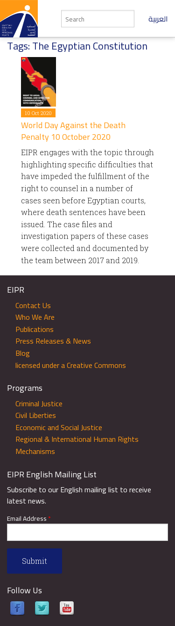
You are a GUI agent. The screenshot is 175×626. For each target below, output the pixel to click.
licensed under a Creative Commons (70, 365)
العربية (158, 19)
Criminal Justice (39, 403)
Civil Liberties (35, 415)
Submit (34, 561)
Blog (22, 353)
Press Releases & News (53, 341)
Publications (34, 329)
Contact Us (33, 305)
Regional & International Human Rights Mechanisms (77, 445)
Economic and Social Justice (58, 427)
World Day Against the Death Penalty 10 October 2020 (73, 130)
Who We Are (35, 317)
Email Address (29, 519)
